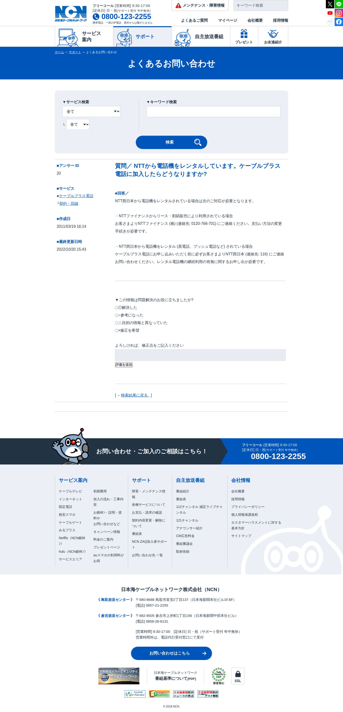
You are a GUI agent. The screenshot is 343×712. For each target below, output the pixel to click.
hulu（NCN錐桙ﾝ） (73, 551)
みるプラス (67, 530)
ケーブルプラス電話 (76, 196)
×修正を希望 (128, 330)
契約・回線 (68, 203)
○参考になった (130, 315)
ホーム (59, 52)
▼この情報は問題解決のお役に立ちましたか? (154, 300)
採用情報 (280, 20)
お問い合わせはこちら (169, 653)
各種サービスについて (148, 504)
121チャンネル (187, 520)
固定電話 (65, 507)
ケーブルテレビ (70, 491)
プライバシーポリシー (248, 507)
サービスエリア (70, 559)
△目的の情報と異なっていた (143, 323)
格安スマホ (67, 514)
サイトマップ (241, 536)
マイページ (227, 20)
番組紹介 (182, 491)
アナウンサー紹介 (189, 528)
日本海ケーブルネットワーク (175, 676)
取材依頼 (182, 551)
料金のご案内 (103, 539)
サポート (75, 52)
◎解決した (127, 307)
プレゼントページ (106, 547)
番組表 (137, 534)
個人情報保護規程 (244, 514)
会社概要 (255, 20)
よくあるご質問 (194, 20)
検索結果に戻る (135, 395)
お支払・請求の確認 (147, 512)
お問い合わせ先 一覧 (147, 555)
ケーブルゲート (70, 522)
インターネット (70, 499)
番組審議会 (184, 544)
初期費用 (100, 491)
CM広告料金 (185, 536)
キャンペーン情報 (106, 532)
